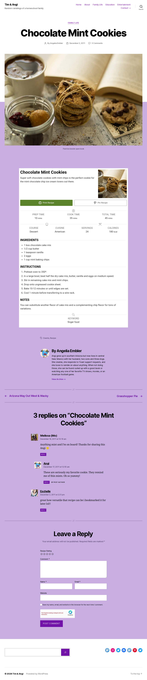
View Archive (58, 379)
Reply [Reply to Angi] (46, 482)
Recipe (53, 338)
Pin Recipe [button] (101, 203)
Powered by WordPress (37, 673)
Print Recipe (46, 203)
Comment (45, 559)
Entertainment (124, 4)
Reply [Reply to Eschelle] (43, 510)
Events (46, 338)
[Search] (65, 651)
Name (43, 581)
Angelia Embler (56, 43)
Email (77, 581)
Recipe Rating (46, 551)
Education (110, 4)
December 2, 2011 (77, 43)
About (87, 4)
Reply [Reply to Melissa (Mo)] (43, 454)
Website (43, 593)
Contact (124, 8)
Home (78, 4)
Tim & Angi (11, 4)
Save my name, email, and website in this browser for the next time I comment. (72, 604)
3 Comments (97, 43)
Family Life (98, 4)
